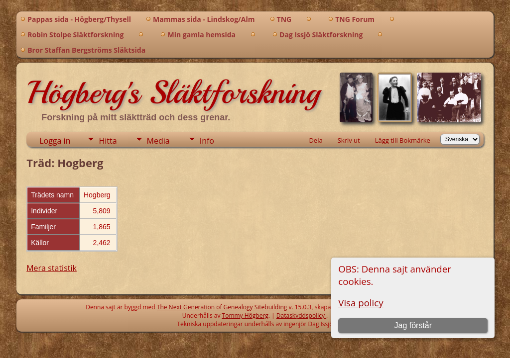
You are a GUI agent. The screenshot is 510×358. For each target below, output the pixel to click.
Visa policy (360, 302)
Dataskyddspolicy (301, 315)
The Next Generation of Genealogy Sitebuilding (222, 307)
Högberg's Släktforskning (173, 92)
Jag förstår (413, 325)
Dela (315, 140)
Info (207, 140)
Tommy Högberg (245, 315)
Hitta (108, 140)
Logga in (54, 140)
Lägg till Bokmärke (402, 140)
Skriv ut (349, 140)
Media (158, 140)
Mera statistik (51, 268)
